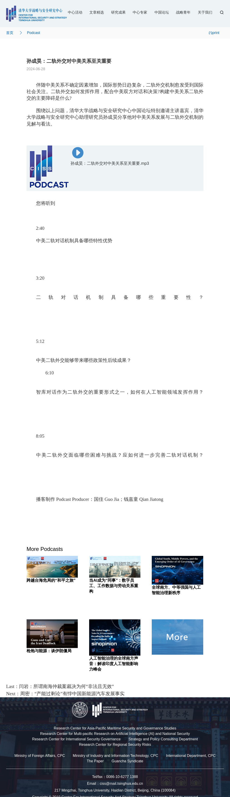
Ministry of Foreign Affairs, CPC (39, 756)
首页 (9, 33)
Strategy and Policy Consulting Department (163, 739)
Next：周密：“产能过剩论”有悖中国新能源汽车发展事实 (65, 693)
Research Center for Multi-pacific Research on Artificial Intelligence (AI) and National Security (115, 734)
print (214, 33)
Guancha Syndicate (127, 761)
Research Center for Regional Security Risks (115, 744)
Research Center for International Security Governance (76, 739)
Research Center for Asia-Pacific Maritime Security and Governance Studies (115, 728)
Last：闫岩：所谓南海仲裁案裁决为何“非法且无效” (60, 686)
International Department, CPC (191, 756)
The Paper (95, 761)
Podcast (33, 33)
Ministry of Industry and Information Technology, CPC (115, 756)
